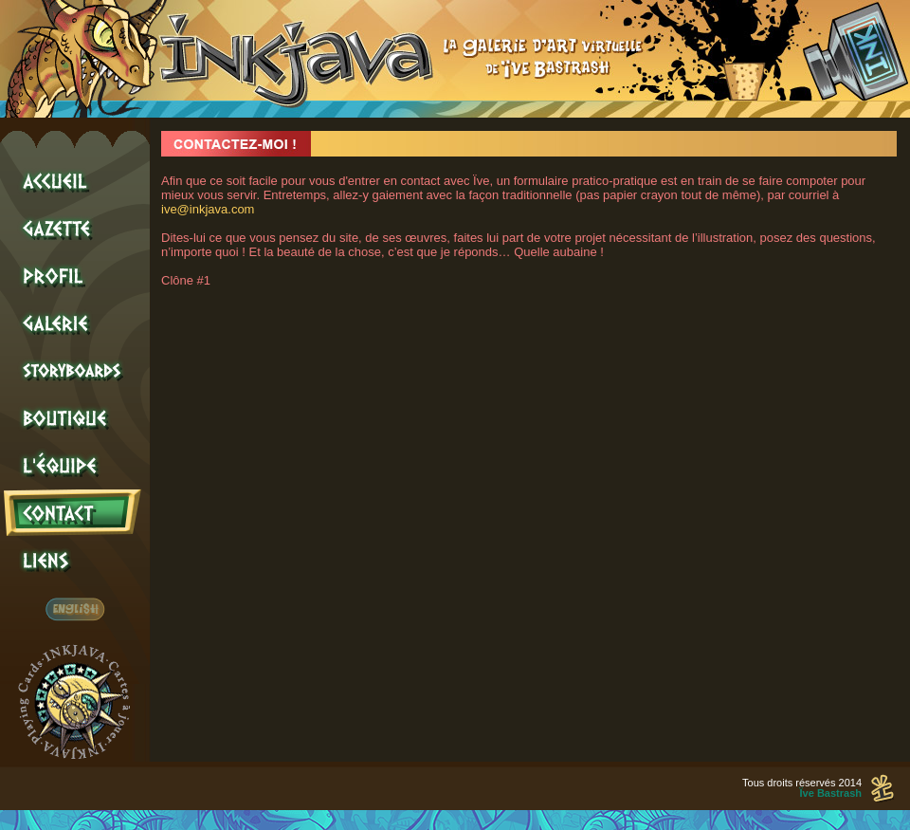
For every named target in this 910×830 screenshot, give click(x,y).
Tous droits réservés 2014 (802, 788)
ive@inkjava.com (207, 209)
